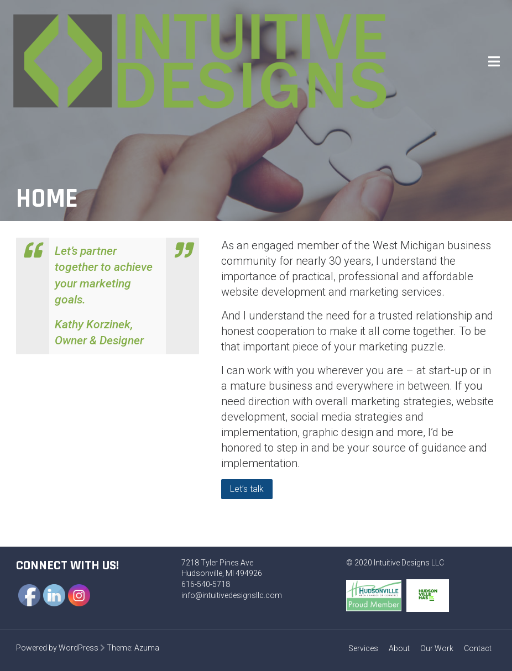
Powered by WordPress (57, 647)
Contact (478, 648)
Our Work (436, 648)
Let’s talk (247, 489)
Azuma (146, 647)
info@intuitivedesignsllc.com (231, 595)
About (399, 648)
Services (363, 648)
